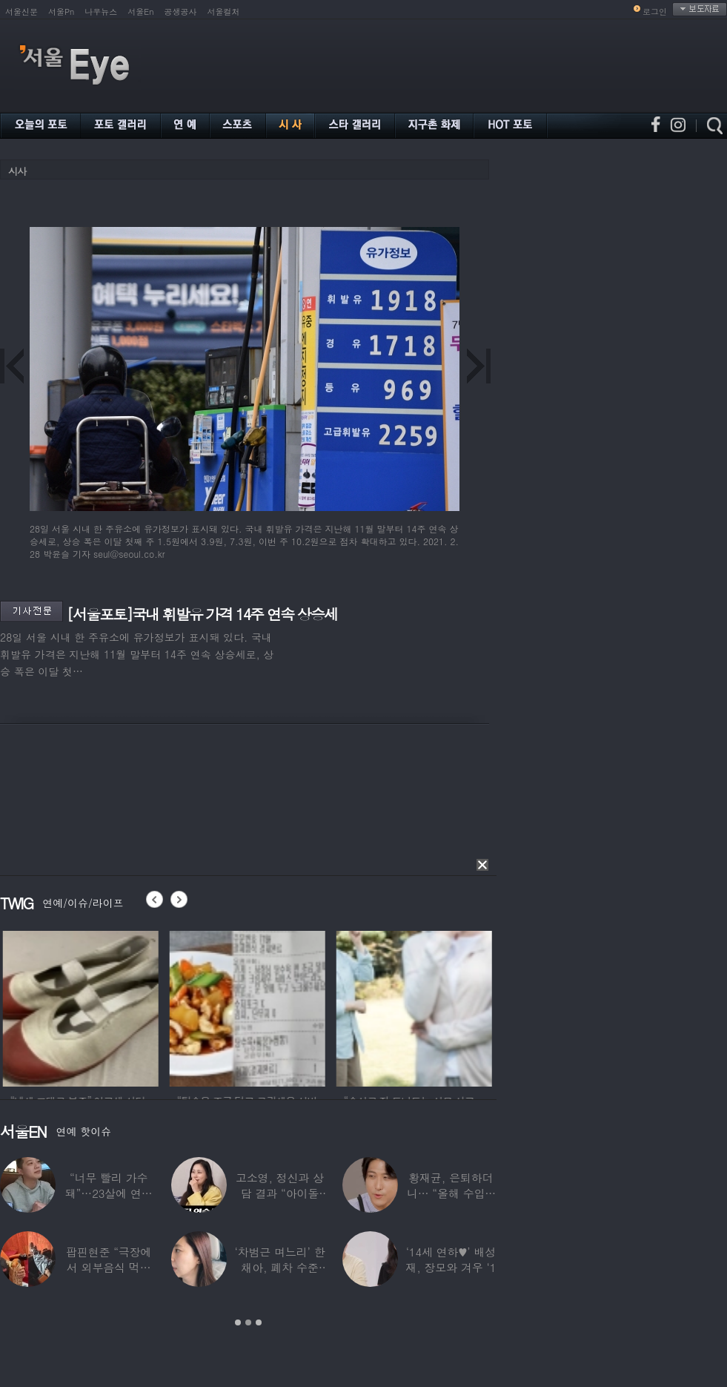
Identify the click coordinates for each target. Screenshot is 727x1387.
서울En (140, 11)
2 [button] (248, 1322)
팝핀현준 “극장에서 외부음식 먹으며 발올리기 (109, 1267)
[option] (101, 1006)
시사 (17, 171)
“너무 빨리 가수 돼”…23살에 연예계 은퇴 (109, 1193)
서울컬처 (224, 11)
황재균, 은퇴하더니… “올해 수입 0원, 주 (451, 1193)
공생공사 (181, 11)
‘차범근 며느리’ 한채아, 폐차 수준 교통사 (279, 1267)
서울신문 (21, 11)
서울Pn (61, 11)
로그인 (655, 11)
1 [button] (238, 1322)
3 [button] (259, 1322)
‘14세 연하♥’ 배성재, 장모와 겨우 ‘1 (450, 1259)
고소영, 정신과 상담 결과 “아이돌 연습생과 (280, 1193)
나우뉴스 (100, 11)
